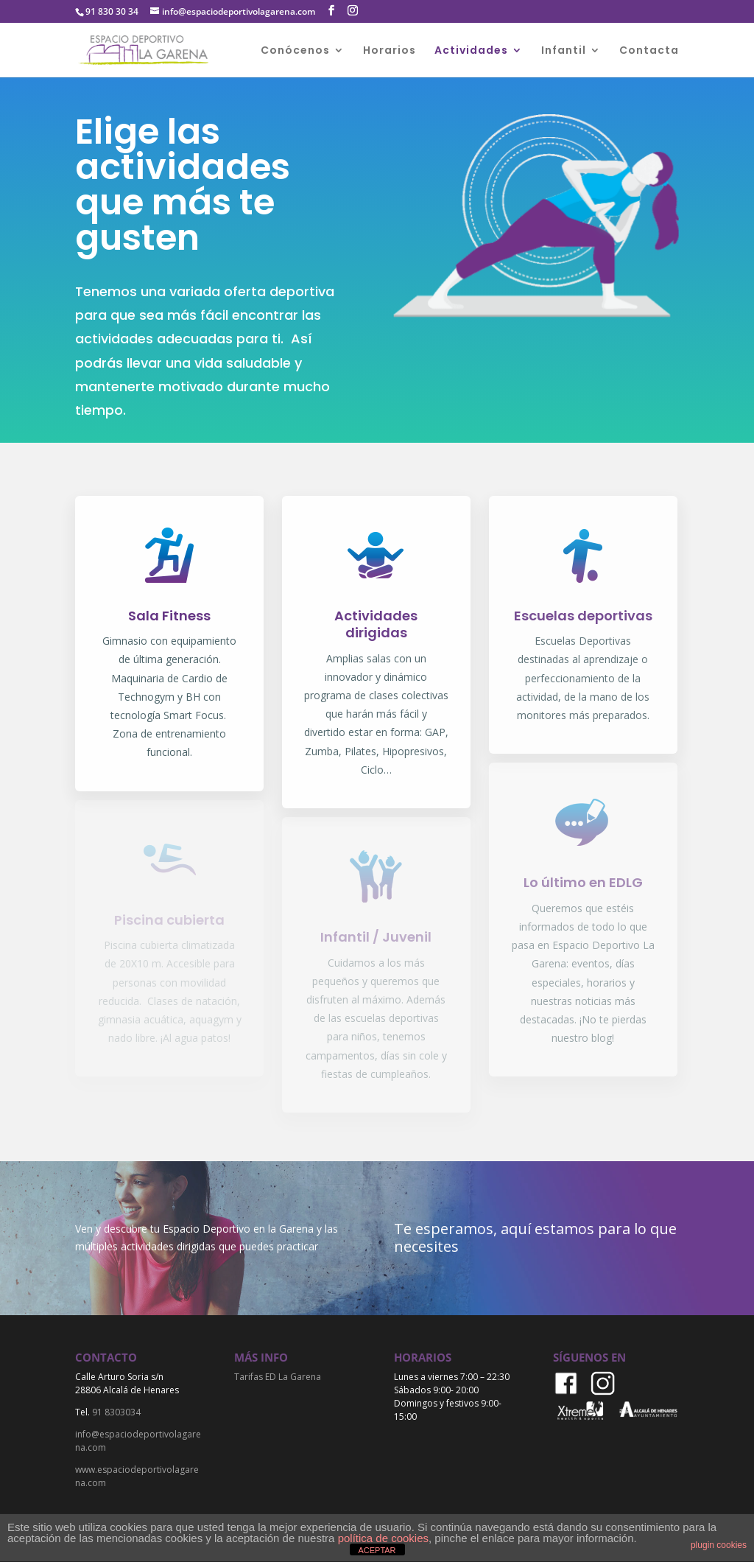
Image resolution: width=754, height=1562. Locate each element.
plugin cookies (719, 1545)
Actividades (471, 51)
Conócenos (295, 51)
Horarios (389, 51)
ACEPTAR (376, 1550)
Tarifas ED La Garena (277, 1376)
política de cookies (383, 1538)
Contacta (649, 51)
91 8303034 (116, 1412)
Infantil (563, 51)
